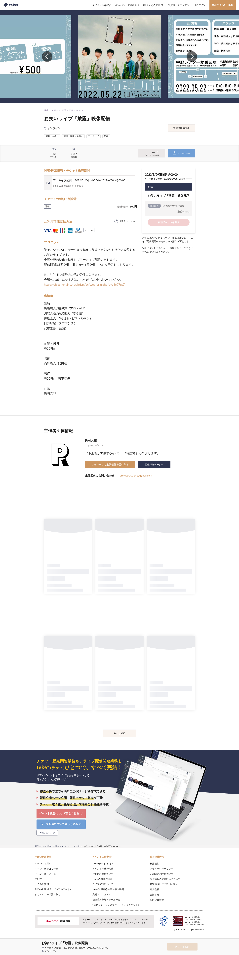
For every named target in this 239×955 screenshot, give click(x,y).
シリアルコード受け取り (47, 894)
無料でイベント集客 (222, 4)
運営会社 (154, 889)
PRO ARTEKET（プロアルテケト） (53, 889)
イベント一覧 (74, 846)
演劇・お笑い (51, 110)
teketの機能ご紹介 (102, 879)
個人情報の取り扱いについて (165, 879)
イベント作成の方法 (102, 868)
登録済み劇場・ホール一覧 (106, 899)
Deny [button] (185, 938)
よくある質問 (42, 884)
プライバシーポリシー (161, 868)
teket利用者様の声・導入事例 (108, 889)
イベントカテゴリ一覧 (46, 868)
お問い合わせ (157, 899)
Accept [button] (202, 938)
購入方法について (128, 221)
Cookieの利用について (161, 873)
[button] (29, 942)
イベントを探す (43, 863)
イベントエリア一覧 (45, 873)
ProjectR (91, 440)
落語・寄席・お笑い (72, 110)
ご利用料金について (102, 873)
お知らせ (154, 894)
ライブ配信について (102, 884)
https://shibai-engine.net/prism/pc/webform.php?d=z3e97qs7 (84, 284)
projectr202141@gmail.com (136, 475)
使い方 (38, 879)
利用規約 (154, 863)
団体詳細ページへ (154, 464)
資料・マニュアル (101, 894)
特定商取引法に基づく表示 (164, 884)
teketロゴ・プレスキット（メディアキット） (116, 904)
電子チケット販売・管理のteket (49, 846)
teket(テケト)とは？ (103, 863)
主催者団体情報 (181, 128)
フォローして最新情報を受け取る (110, 464)
